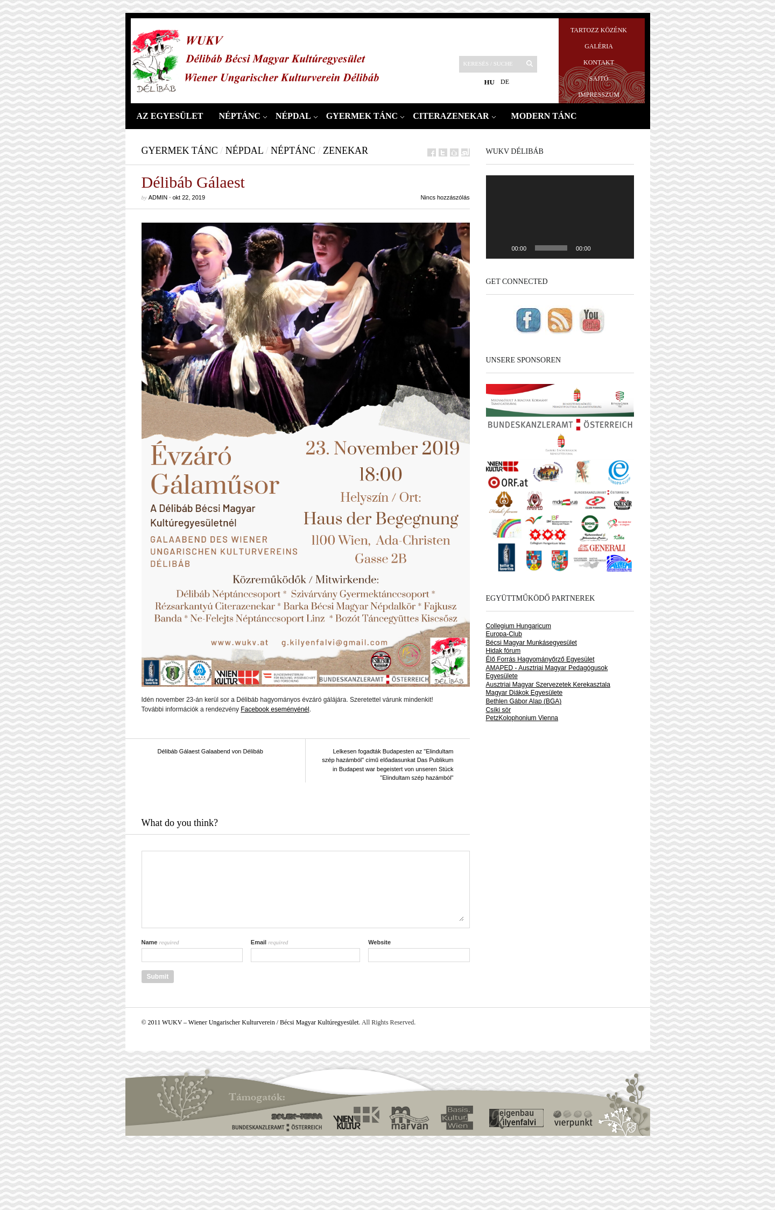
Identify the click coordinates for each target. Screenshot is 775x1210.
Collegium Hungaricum (518, 626)
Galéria (598, 46)
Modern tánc (544, 115)
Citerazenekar (451, 115)
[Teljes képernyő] (620, 248)
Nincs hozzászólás (444, 197)
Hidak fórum (503, 650)
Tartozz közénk (598, 30)
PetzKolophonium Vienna (522, 718)
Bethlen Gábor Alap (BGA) (524, 701)
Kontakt (598, 62)
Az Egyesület (170, 115)
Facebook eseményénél (275, 709)
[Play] (500, 248)
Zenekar (345, 150)
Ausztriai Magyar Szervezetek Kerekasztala (548, 684)
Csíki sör (498, 710)
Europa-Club (504, 634)
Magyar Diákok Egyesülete (524, 692)
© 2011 (152, 1022)
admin (158, 197)
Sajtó (598, 78)
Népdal (293, 115)
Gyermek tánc (362, 115)
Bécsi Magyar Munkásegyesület (531, 642)
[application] (560, 217)
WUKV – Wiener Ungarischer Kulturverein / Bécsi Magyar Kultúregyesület (260, 1022)
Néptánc (239, 115)
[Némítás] (602, 248)
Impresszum (598, 94)
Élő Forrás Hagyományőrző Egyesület (540, 659)
